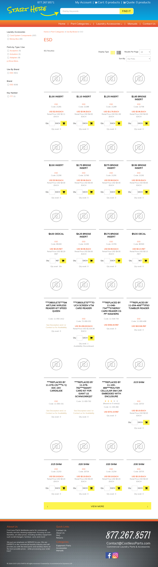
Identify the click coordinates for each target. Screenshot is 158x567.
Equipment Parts (63, 545)
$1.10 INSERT (84, 96)
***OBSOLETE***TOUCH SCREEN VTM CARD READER (83, 305)
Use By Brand (72, 32)
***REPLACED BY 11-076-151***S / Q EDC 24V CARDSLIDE (56, 386)
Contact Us (149, 23)
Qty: (47, 123)
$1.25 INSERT (111, 96)
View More (97, 506)
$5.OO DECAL (139, 233)
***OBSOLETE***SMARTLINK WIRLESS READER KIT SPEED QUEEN (56, 306)
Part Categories (81, 23)
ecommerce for (61, 563)
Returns (59, 537)
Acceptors (14, 51)
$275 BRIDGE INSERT (111, 166)
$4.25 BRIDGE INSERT (83, 235)
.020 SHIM (83, 464)
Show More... (13, 61)
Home (61, 23)
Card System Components (21, 35)
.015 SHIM (138, 382)
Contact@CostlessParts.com (128, 543)
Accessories (61, 548)
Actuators (13, 54)
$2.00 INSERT (56, 165)
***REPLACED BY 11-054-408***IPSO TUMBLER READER (138, 305)
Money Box (14, 39)
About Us (60, 533)
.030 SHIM (138, 464)
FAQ (58, 535)
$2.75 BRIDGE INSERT (83, 166)
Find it (126, 11)
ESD (12, 73)
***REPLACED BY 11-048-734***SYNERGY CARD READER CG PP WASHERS (111, 308)
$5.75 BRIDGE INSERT (111, 235)
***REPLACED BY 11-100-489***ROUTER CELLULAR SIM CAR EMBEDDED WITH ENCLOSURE (111, 389)
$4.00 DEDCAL (56, 233)
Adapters (13, 57)
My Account (83, 2)
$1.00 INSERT (56, 96)
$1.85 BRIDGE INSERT (139, 98)
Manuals (132, 23)
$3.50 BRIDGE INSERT (139, 166)
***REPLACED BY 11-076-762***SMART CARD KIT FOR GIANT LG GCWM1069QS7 (83, 389)
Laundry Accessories (109, 23)
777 (11, 96)
